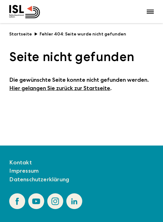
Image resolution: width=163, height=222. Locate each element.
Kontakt (20, 162)
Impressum (24, 170)
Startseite (23, 34)
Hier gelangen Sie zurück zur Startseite (59, 88)
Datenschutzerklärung (39, 179)
